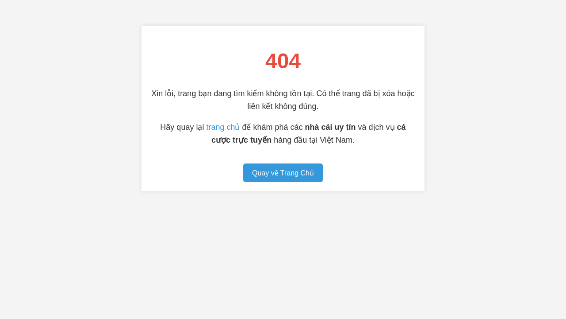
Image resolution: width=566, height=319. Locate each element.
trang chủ (223, 127)
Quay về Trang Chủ (283, 173)
